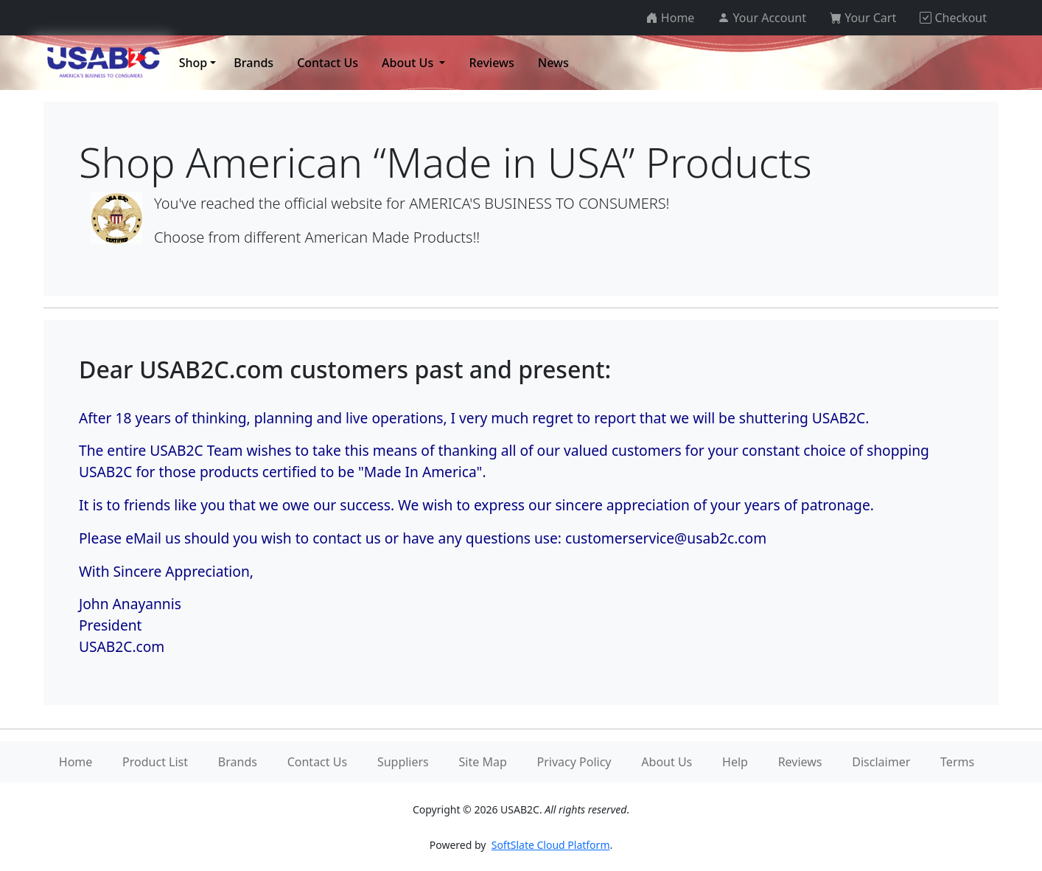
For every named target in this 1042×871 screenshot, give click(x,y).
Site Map (483, 762)
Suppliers (403, 762)
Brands (237, 762)
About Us (666, 762)
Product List (155, 762)
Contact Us (317, 762)
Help (735, 762)
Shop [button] (193, 63)
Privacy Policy (574, 762)
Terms (957, 762)
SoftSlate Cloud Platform (551, 845)
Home (76, 762)
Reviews (800, 762)
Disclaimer (881, 762)
